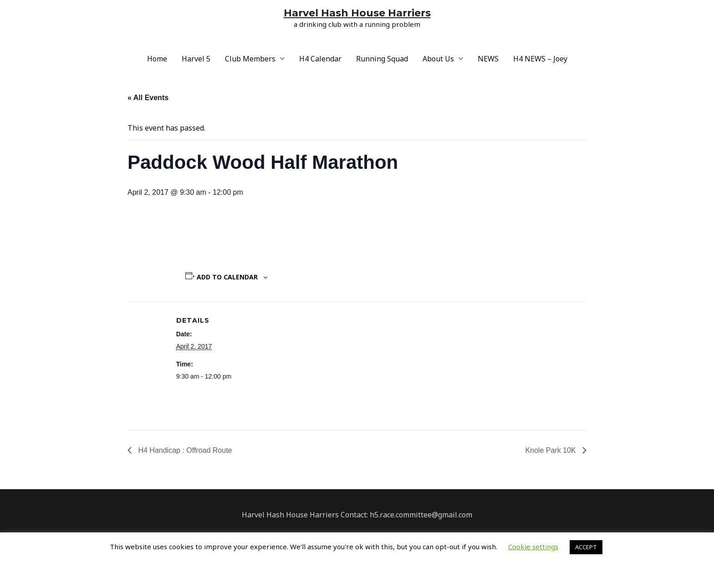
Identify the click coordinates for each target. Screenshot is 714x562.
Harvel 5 (196, 59)
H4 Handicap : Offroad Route (184, 450)
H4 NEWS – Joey (540, 59)
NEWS (488, 59)
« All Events (148, 97)
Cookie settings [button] (533, 546)
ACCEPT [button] (586, 547)
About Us (438, 59)
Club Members (250, 59)
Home (157, 59)
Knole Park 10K (551, 450)
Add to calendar (227, 277)
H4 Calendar (320, 59)
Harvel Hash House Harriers (357, 13)
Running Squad (382, 59)
